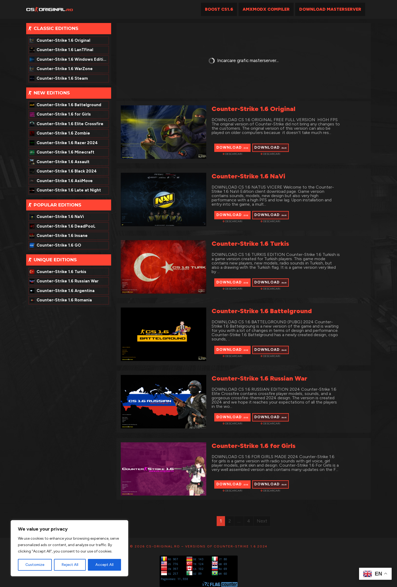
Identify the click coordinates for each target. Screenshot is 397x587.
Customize (34, 564)
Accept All (104, 564)
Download (232, 147)
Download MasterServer (330, 9)
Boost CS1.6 (219, 9)
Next (262, 521)
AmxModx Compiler (266, 9)
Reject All (69, 564)
